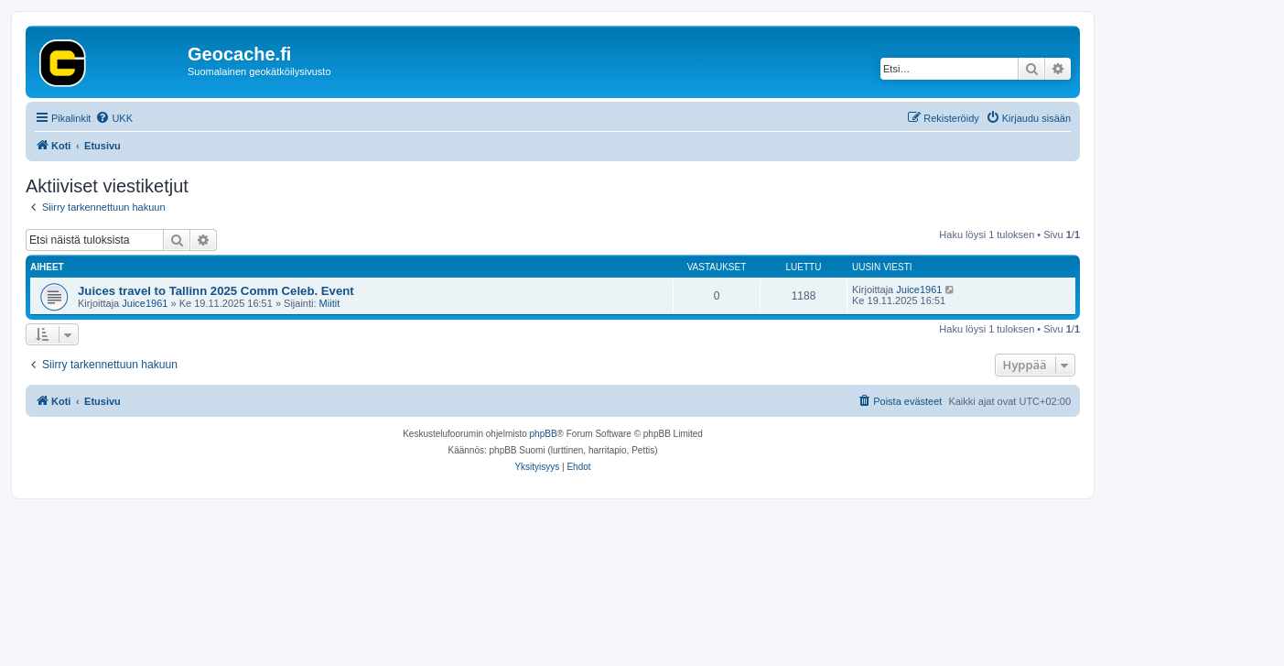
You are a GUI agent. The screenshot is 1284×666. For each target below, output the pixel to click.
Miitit (329, 303)
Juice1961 (144, 303)
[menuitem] (114, 118)
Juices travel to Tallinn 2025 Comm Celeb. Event (216, 291)
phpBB (543, 434)
